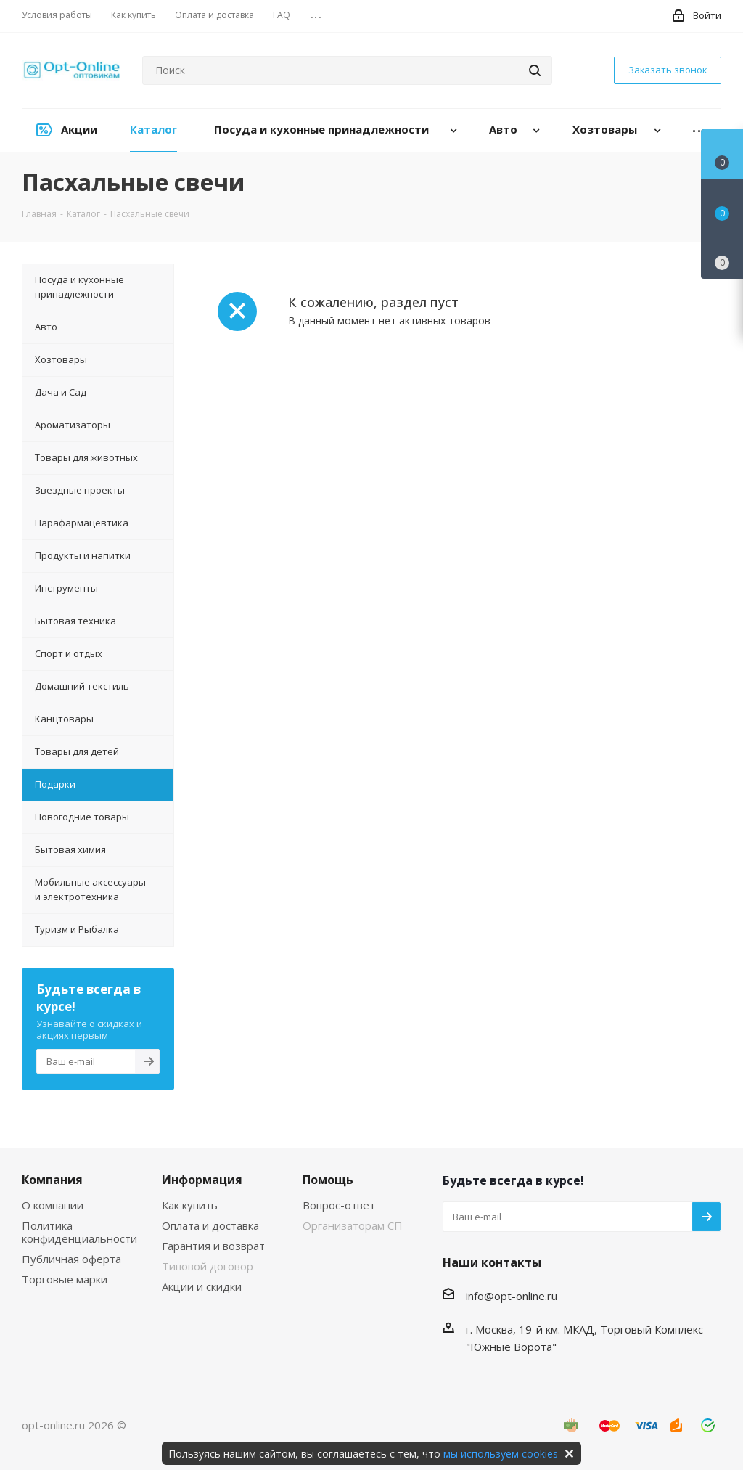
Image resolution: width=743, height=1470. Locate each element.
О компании (52, 1205)
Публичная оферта (71, 1258)
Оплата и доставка (210, 1225)
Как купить (190, 1205)
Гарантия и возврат (213, 1245)
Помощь (328, 1180)
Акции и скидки (202, 1286)
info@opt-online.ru (511, 1296)
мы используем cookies (500, 1454)
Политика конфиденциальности (79, 1232)
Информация (202, 1180)
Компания (52, 1180)
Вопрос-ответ (339, 1205)
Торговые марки (64, 1279)
